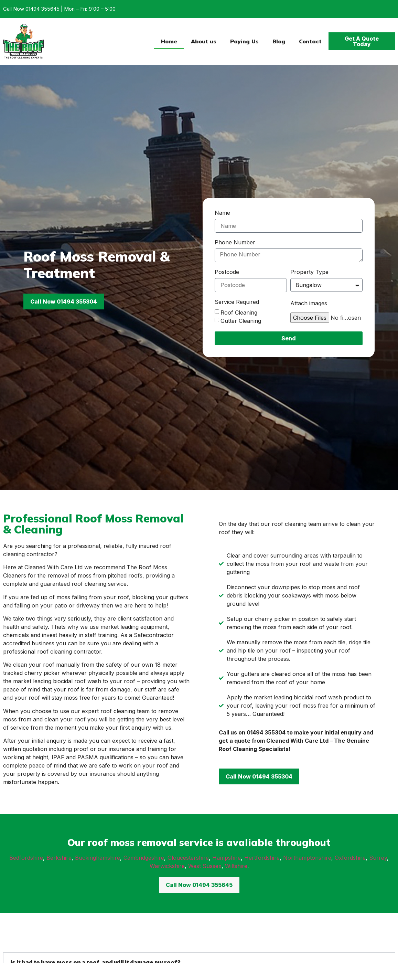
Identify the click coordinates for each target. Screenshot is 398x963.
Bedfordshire (26, 857)
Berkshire (59, 857)
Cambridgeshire (143, 857)
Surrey (378, 857)
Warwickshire (167, 866)
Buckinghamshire (97, 857)
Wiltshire (236, 866)
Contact (310, 41)
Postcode (227, 272)
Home (169, 41)
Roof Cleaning (238, 312)
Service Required (237, 302)
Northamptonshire (307, 857)
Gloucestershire (188, 857)
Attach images (308, 303)
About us (203, 41)
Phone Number (235, 243)
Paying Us (244, 41)
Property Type (309, 272)
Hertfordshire (262, 857)
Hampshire (226, 857)
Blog (278, 41)
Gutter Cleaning (240, 320)
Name (222, 213)
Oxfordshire (350, 857)
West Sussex (205, 866)
